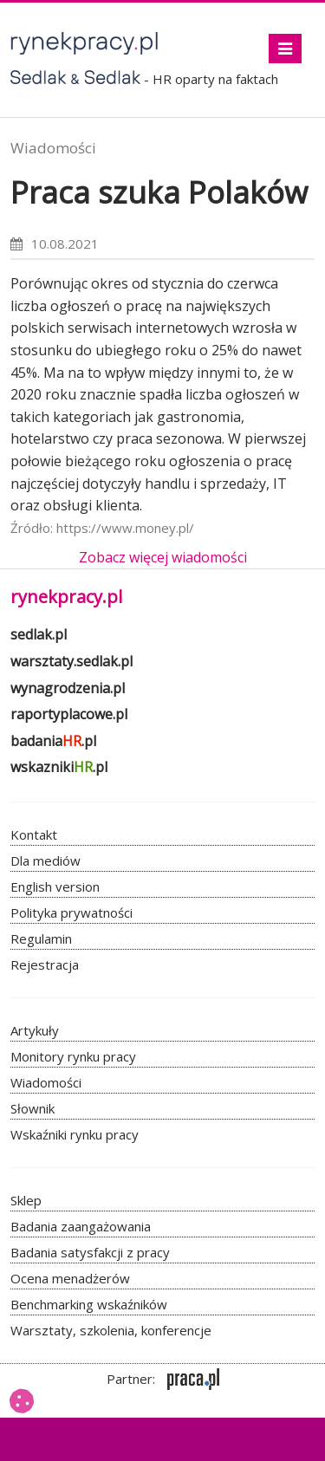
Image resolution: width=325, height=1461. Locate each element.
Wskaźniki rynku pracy (74, 1134)
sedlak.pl (38, 634)
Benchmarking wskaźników (88, 1304)
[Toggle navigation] (285, 48)
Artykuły (34, 1030)
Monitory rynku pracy (73, 1056)
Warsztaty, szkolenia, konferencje (110, 1330)
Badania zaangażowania (80, 1226)
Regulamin (41, 938)
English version (55, 886)
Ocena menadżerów (70, 1278)
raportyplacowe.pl (68, 714)
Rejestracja (44, 964)
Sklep (26, 1200)
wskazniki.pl (58, 766)
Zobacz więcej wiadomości (163, 557)
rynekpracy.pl (66, 596)
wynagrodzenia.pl (67, 688)
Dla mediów (45, 860)
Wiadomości (53, 148)
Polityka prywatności (71, 912)
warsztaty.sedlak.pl (71, 661)
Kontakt (33, 834)
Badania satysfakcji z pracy (90, 1252)
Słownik (32, 1108)
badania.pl (53, 740)
